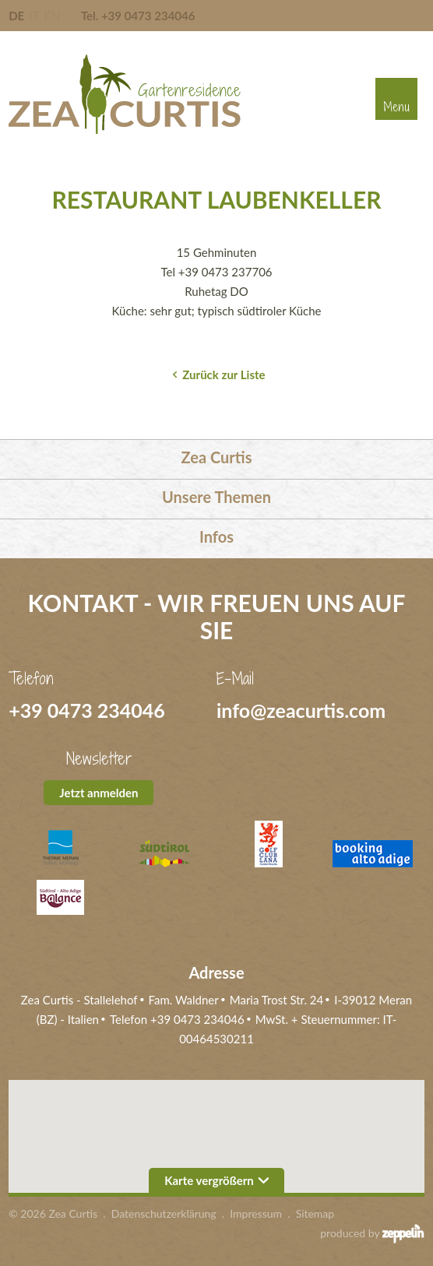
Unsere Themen (216, 496)
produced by (372, 1233)
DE (16, 16)
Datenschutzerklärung (163, 1213)
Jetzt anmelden (98, 793)
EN (52, 16)
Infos (216, 536)
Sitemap (315, 1213)
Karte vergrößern (216, 1180)
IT (34, 16)
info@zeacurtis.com (300, 710)
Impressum (256, 1213)
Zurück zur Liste (223, 374)
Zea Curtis (216, 457)
